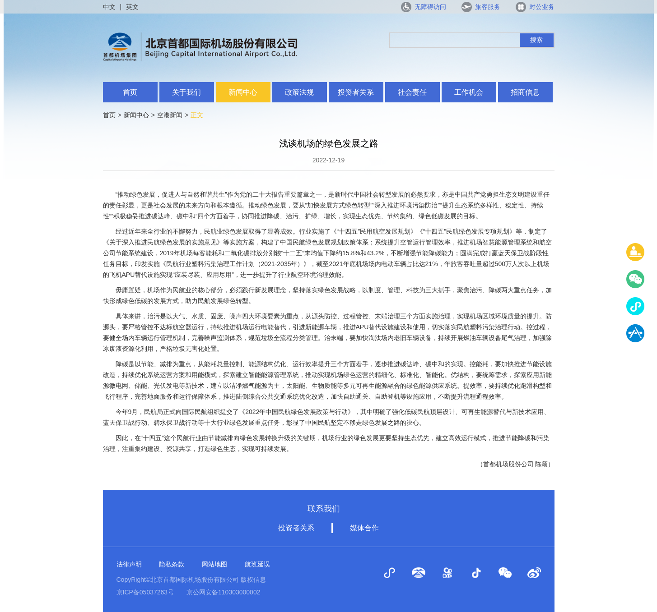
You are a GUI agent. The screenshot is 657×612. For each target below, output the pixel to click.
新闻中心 (242, 92)
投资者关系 (356, 92)
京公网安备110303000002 (223, 592)
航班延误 (257, 564)
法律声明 (129, 564)
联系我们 (324, 508)
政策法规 (299, 92)
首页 (130, 92)
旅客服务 (487, 6)
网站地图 (214, 564)
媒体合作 (364, 528)
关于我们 (186, 92)
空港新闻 (169, 115)
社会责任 (412, 92)
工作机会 (468, 92)
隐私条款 (171, 564)
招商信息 (525, 92)
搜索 (536, 39)
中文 (109, 6)
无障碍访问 (430, 6)
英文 (132, 6)
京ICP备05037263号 (145, 592)
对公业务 (541, 6)
